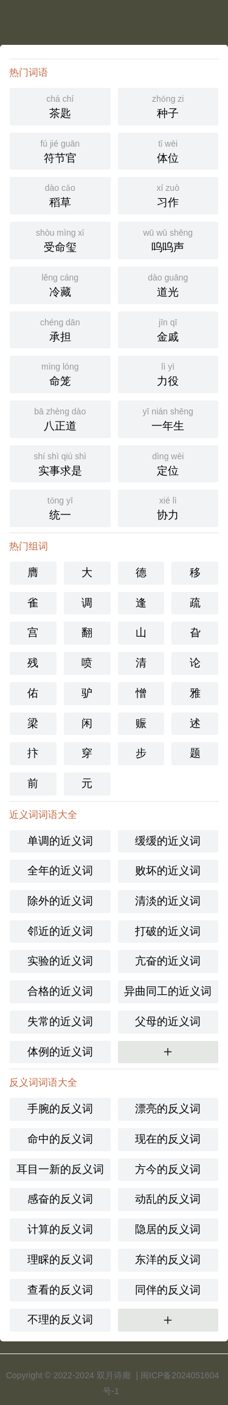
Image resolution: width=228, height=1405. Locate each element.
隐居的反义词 (168, 1229)
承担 (60, 329)
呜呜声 (168, 239)
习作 (168, 194)
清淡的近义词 (168, 901)
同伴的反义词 (168, 1290)
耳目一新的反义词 (60, 1169)
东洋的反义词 (168, 1260)
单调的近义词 (60, 841)
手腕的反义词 (60, 1109)
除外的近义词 (60, 901)
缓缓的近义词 (168, 841)
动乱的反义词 (168, 1199)
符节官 (60, 150)
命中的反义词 (60, 1139)
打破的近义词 (168, 931)
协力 (168, 507)
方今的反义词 (168, 1169)
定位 (168, 463)
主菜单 (218, 18)
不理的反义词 (60, 1320)
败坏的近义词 (168, 871)
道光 (168, 284)
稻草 (60, 194)
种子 (168, 105)
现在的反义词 (168, 1139)
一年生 (168, 418)
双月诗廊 (114, 1375)
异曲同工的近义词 (168, 991)
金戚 (168, 329)
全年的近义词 (60, 871)
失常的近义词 (60, 1021)
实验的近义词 (60, 961)
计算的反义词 (60, 1229)
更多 (168, 1052)
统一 (60, 507)
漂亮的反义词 (168, 1109)
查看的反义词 (60, 1290)
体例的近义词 (60, 1052)
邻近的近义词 (60, 931)
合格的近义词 (60, 991)
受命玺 (60, 239)
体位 (168, 150)
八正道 (60, 418)
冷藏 (60, 284)
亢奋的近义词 (168, 961)
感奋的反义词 (60, 1199)
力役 (168, 373)
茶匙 (60, 105)
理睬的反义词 (60, 1260)
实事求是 (60, 463)
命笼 (60, 373)
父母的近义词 (168, 1021)
